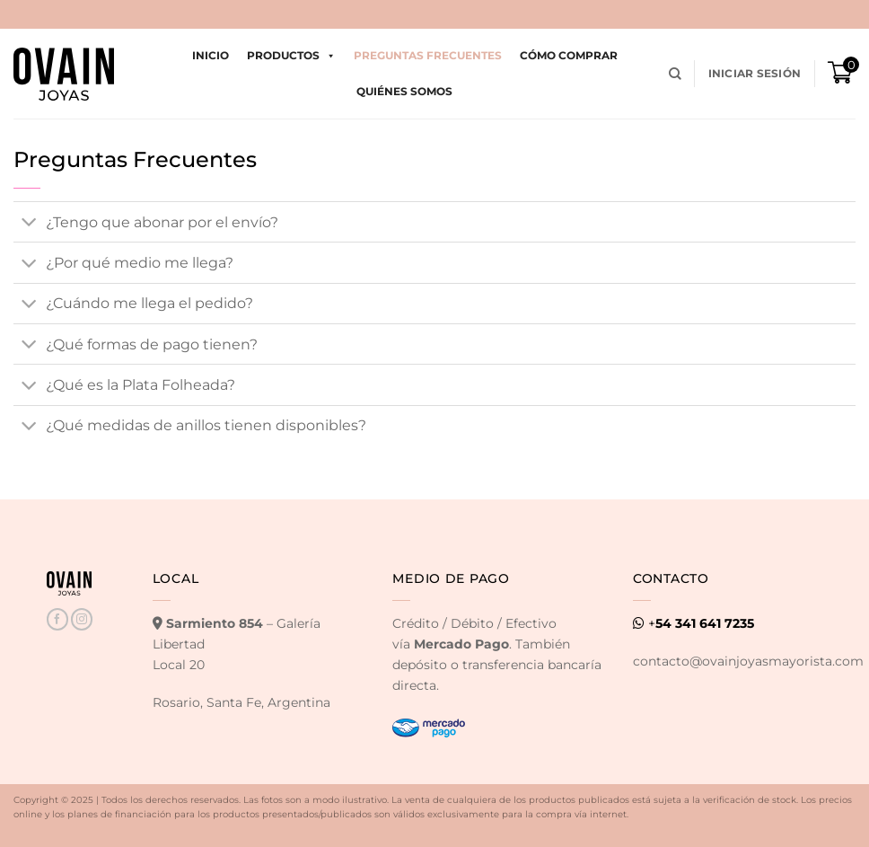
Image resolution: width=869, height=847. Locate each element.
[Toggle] (29, 224)
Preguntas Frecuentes (428, 55)
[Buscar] (675, 74)
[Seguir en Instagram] (81, 619)
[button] (754, 73)
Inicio (210, 55)
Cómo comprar (569, 55)
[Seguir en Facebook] (57, 619)
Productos (291, 56)
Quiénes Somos (404, 91)
